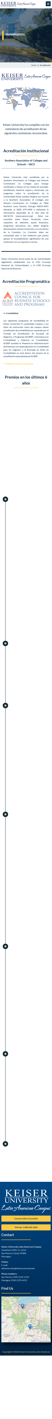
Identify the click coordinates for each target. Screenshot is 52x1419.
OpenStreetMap (44, 1341)
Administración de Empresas (19, 363)
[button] (26, 313)
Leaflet (33, 1341)
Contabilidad (12, 313)
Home (33, 65)
